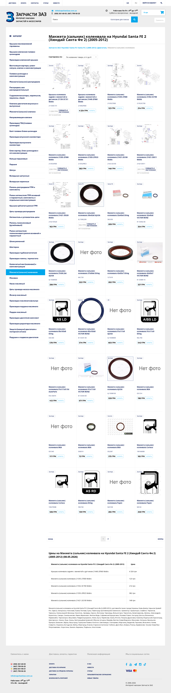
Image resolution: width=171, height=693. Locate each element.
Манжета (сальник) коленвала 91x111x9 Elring (145, 331)
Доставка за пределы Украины (61, 671)
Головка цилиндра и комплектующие (19, 74)
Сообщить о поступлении (64, 111)
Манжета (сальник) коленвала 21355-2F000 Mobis (59, 157)
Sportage (81, 65)
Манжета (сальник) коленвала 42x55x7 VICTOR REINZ (145, 273)
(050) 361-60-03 (60, 13)
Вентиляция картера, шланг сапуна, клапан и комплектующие (25, 66)
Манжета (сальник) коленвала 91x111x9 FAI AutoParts (59, 389)
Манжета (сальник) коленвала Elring (86, 501)
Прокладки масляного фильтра (24, 301)
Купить (92, 110)
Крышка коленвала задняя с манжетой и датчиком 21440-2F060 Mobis (87, 98)
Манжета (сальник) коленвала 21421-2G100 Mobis (117, 157)
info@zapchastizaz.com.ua (66, 11)
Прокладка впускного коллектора (25, 137)
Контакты (35, 3)
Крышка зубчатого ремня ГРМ (24, 206)
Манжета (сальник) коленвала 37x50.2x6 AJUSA (57, 273)
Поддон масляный (18, 312)
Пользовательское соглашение (99, 674)
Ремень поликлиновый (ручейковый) (20, 224)
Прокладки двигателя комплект (24, 318)
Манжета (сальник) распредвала (25, 82)
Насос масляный (17, 283)
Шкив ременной (17, 241)
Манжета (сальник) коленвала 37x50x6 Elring (89, 272)
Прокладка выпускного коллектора (20, 143)
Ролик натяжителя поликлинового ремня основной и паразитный (25, 233)
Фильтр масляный (18, 295)
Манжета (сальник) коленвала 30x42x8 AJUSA (89, 214)
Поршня (13, 164)
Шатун (13, 170)
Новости (56, 3)
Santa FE (51, 184)
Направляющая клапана (21, 117)
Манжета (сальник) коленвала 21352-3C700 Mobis (147, 96)
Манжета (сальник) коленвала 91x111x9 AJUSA (116, 331)
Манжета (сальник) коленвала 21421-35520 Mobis (59, 215)
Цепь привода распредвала (22, 211)
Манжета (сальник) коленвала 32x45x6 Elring (118, 214)
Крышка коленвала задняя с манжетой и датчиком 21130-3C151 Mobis (58, 98)
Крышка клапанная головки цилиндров (22, 53)
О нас (89, 664)
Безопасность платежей (58, 678)
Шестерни (14, 247)
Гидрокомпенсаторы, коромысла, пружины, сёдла (25, 96)
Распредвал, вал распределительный (19, 88)
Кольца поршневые (18, 158)
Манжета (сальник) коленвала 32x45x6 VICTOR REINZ (145, 215)
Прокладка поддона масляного (24, 306)
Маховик (14, 278)
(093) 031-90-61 (19, 669)
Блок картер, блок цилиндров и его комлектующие (24, 151)
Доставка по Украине (57, 667)
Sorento (51, 65)
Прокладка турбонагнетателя (23, 253)
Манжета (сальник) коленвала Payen (115, 501)
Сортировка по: (55, 57)
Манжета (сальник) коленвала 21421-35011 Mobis (147, 157)
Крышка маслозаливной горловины (21, 45)
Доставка (12, 3)
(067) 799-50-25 (74, 13)
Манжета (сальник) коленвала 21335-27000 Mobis (117, 96)
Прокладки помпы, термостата (24, 258)
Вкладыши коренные (19, 181)
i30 (108, 300)
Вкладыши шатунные (19, 176)
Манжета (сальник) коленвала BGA (145, 388)
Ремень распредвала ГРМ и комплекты (22, 188)
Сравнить (160, 20)
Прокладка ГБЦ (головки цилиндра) (21, 124)
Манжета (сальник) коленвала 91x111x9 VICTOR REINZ (86, 389)
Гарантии (52, 674)
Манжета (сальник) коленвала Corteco (145, 446)
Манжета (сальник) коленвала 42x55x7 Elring (118, 272)
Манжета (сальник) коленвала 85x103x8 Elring (57, 331)
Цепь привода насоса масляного (24, 289)
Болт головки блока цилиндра (23, 131)
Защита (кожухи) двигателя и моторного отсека (23, 330)
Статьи (45, 3)
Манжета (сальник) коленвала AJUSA (115, 388)
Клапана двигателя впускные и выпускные (24, 104)
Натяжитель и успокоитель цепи (24, 217)
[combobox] (81, 57)
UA (128, 3)
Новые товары (92, 678)
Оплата (23, 3)
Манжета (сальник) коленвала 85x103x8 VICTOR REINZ (86, 331)
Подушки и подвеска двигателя (24, 337)
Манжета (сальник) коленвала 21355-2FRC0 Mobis (88, 157)
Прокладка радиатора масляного (25, 323)
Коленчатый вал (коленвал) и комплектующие (23, 265)
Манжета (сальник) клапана (23, 111)
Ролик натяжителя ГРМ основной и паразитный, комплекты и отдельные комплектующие (25, 197)
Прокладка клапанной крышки (24, 60)
